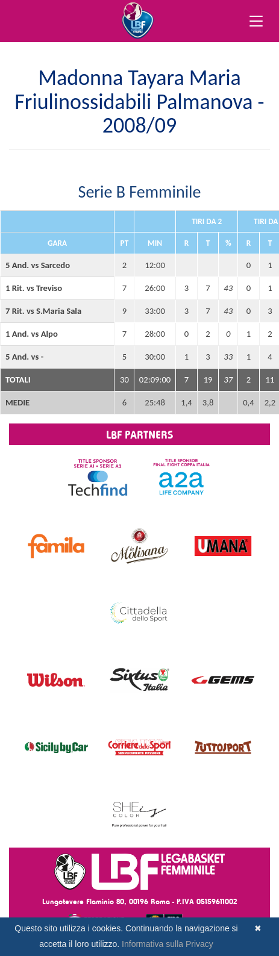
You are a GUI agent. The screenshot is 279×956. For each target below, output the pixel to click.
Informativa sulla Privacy (167, 944)
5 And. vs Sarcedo (37, 265)
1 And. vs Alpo (31, 333)
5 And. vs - (24, 356)
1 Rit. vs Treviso (33, 288)
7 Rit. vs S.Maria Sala (43, 310)
